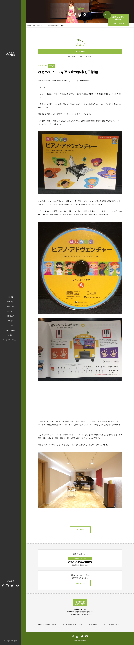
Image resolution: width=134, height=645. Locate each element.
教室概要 (10, 302)
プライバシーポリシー (10, 340)
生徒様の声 (10, 316)
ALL (68, 56)
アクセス (10, 321)
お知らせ (75, 56)
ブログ (10, 325)
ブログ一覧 (80, 530)
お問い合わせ (10, 330)
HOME (10, 297)
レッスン (10, 311)
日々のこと (89, 56)
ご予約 (10, 335)
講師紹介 (10, 306)
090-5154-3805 (80, 562)
